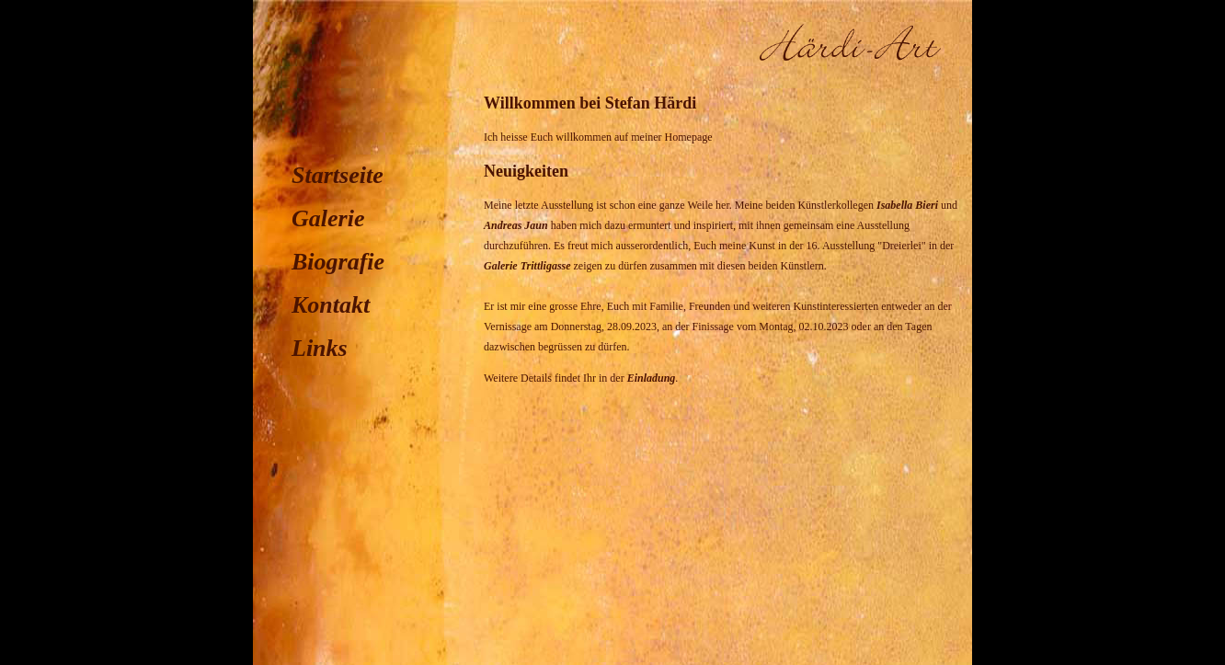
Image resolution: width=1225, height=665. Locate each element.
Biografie (338, 261)
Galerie (328, 218)
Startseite (338, 175)
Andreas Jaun (516, 225)
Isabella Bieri (907, 205)
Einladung (651, 378)
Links (320, 348)
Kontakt (331, 305)
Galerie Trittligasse (527, 265)
